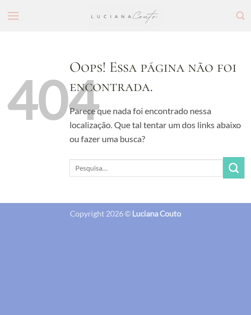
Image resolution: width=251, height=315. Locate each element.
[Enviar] (233, 167)
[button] (13, 16)
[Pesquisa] (240, 15)
